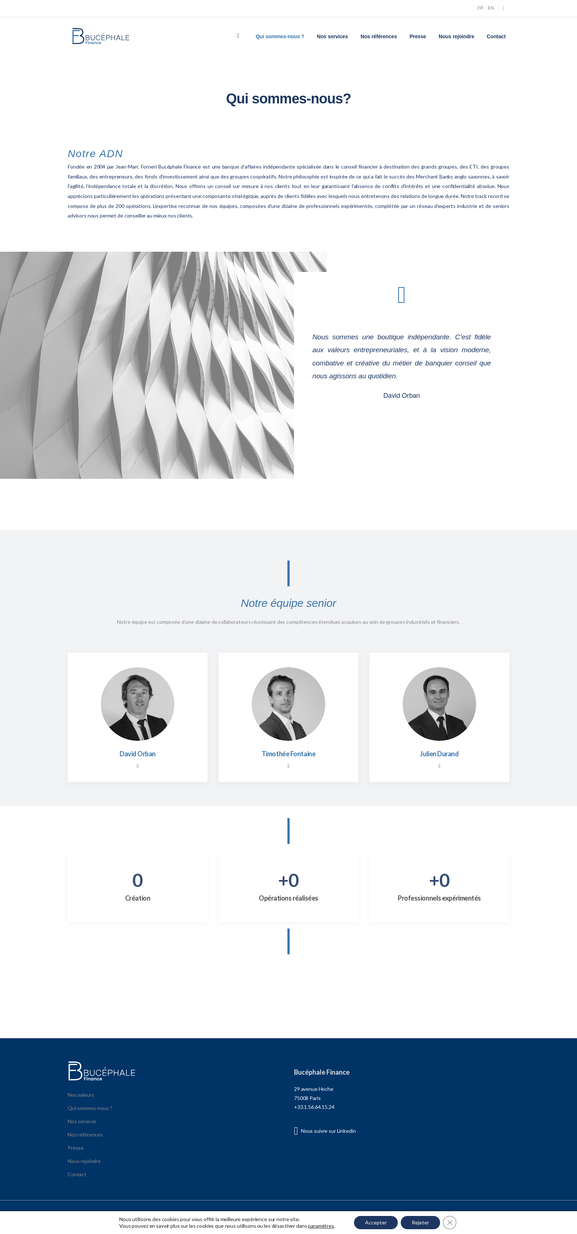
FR (481, 8)
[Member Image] (137, 704)
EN (491, 8)
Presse (418, 36)
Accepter (376, 1222)
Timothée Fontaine (288, 754)
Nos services (332, 36)
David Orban (138, 754)
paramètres (321, 1226)
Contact (496, 36)
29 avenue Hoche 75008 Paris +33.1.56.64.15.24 (314, 1098)
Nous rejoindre (456, 36)
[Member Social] (138, 766)
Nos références (379, 36)
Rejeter (420, 1222)
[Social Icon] (503, 8)
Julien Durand (439, 754)
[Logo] (101, 36)
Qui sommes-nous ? (280, 36)
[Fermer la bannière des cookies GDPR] (449, 1222)
